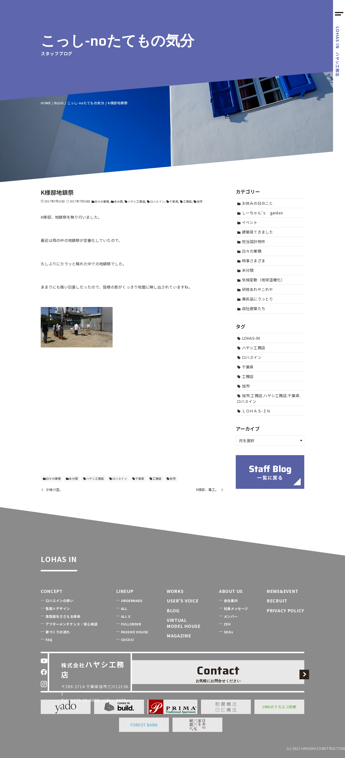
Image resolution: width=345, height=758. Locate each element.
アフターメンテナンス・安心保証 (72, 624)
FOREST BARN (144, 725)
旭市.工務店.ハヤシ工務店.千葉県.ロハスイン (269, 398)
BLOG (173, 610)
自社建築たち (251, 308)
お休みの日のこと (255, 203)
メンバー (231, 616)
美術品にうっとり (255, 299)
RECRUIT (277, 600)
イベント (247, 222)
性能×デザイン (58, 608)
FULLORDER (131, 624)
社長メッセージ (236, 608)
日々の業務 (100, 201)
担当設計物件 (251, 241)
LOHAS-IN (248, 338)
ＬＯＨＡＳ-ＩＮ (254, 411)
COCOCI (127, 639)
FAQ (49, 639)
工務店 (186, 201)
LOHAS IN (71, 556)
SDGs (228, 632)
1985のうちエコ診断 (279, 706)
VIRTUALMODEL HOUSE (184, 623)
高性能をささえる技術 (63, 616)
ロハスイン (156, 201)
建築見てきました (255, 232)
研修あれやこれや (255, 289)
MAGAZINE (179, 635)
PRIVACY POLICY (285, 610)
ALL (124, 608)
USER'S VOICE (183, 600)
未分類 (117, 201)
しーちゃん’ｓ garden (260, 213)
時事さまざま (251, 260)
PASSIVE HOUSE (134, 632)
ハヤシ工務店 (338, 51)
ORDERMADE (132, 600)
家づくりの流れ (58, 632)
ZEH (227, 624)
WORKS (175, 591)
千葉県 (172, 201)
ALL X (126, 616)
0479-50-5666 (88, 683)
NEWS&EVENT (282, 591)
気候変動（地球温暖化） (261, 280)
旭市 (197, 201)
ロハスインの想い (59, 600)
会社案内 (231, 600)
